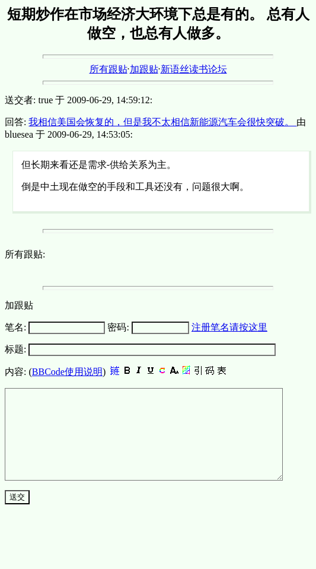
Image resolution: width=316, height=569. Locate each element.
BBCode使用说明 (67, 372)
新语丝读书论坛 (194, 69)
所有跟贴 (108, 69)
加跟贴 (144, 69)
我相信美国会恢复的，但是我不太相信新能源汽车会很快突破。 (162, 122)
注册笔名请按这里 (229, 327)
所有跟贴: (25, 254)
